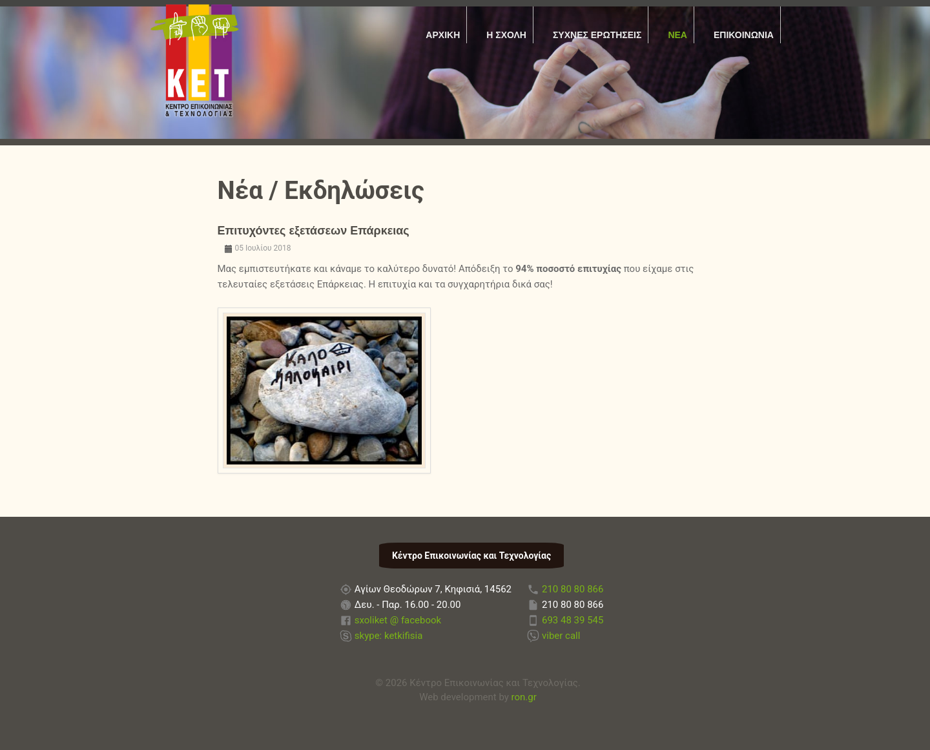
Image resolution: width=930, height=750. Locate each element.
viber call (561, 635)
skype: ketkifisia (389, 635)
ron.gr (524, 697)
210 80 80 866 (572, 589)
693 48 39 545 (572, 620)
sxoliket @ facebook (398, 620)
